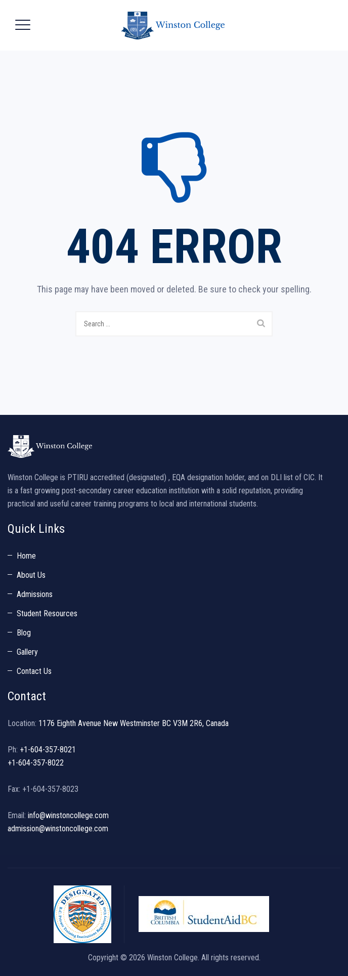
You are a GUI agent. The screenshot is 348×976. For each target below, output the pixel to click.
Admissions (35, 594)
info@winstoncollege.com (68, 815)
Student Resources (47, 613)
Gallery (27, 652)
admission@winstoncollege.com (58, 828)
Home (26, 556)
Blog (24, 633)
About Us (31, 575)
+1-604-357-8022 (36, 763)
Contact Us (34, 671)
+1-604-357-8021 (48, 749)
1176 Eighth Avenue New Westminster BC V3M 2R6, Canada (133, 723)
